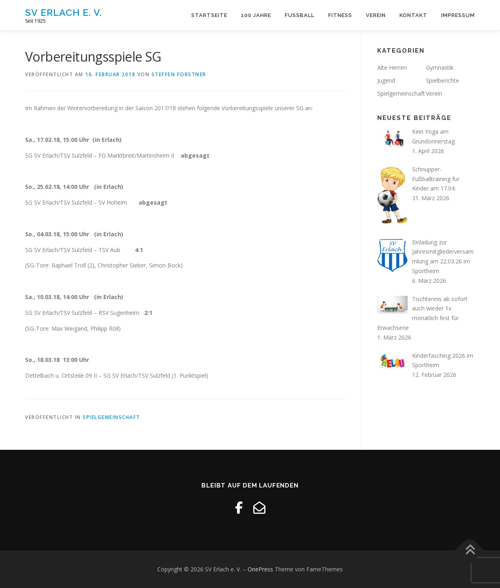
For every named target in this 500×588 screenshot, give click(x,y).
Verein (376, 15)
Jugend (386, 80)
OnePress (260, 569)
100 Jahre (256, 15)
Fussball (299, 15)
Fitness (340, 15)
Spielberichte (442, 80)
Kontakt (413, 15)
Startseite (209, 15)
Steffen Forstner (179, 74)
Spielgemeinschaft (111, 417)
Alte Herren (392, 67)
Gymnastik (439, 67)
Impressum (458, 15)
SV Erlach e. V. (63, 12)
